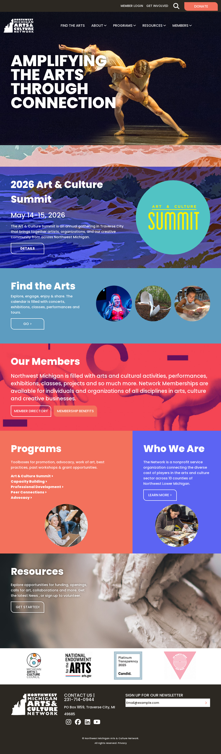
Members (180, 25)
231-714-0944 (79, 699)
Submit (206, 702)
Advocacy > (21, 497)
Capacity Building (28, 481)
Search (176, 6)
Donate (201, 6)
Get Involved (157, 6)
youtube (97, 722)
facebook (78, 722)
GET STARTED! (27, 607)
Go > (27, 323)
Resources (152, 25)
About (97, 25)
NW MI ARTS (18, 26)
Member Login (132, 6)
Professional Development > (37, 486)
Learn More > (160, 495)
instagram (68, 722)
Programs (123, 25)
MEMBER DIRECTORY (31, 411)
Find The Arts (73, 25)
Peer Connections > (29, 492)
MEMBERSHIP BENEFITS (75, 411)
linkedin (87, 722)
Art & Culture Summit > (32, 476)
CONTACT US (78, 695)
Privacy (122, 743)
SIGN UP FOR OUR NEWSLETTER (154, 695)
